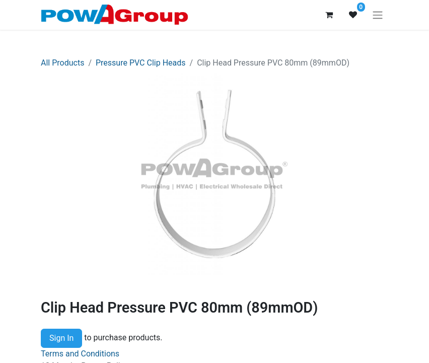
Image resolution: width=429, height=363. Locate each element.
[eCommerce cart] (329, 15)
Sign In (61, 338)
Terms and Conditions (80, 353)
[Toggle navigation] (377, 15)
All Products (62, 63)
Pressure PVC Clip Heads (141, 63)
